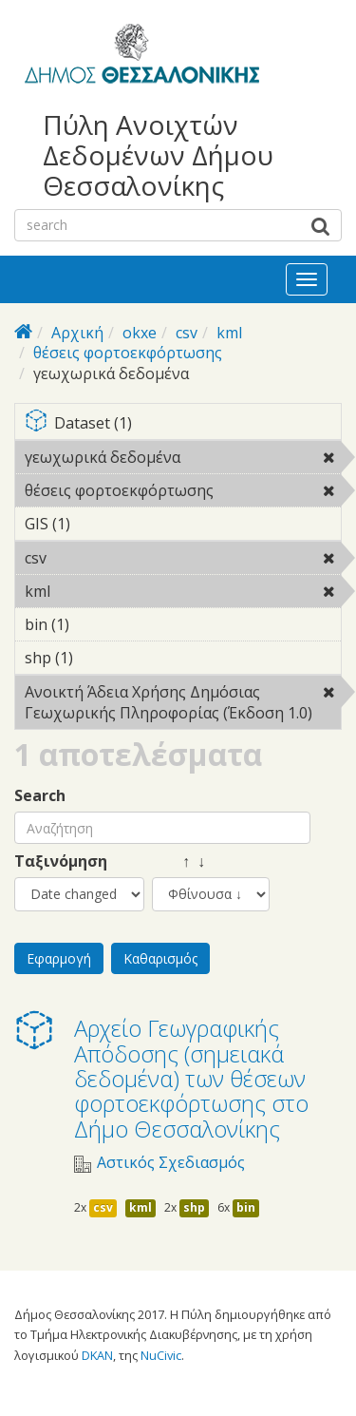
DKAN (97, 1355)
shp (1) (102, 657)
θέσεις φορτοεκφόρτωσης (127, 352)
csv (186, 332)
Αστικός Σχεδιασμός (171, 1163)
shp (194, 1207)
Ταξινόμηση (60, 861)
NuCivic (161, 1355)
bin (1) (99, 624)
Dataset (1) (183, 424)
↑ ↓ (178, 861)
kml (229, 332)
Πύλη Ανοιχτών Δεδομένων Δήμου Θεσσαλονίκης (158, 155)
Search (40, 796)
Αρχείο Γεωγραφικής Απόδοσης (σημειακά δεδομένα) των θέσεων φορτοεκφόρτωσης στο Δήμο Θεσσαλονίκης (191, 1078)
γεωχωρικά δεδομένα (183, 460)
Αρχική (77, 332)
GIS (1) (100, 523)
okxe (139, 332)
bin (245, 1207)
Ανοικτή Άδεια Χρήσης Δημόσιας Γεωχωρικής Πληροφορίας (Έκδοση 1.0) (183, 705)
